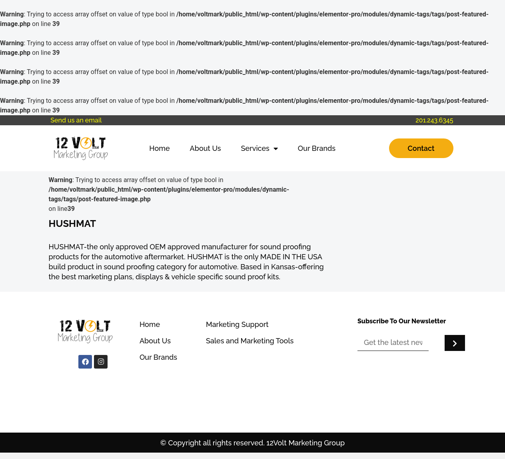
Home (159, 148)
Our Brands (316, 148)
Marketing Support (237, 324)
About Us (205, 148)
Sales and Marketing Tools (249, 341)
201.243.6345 (434, 120)
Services (259, 148)
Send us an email (76, 120)
